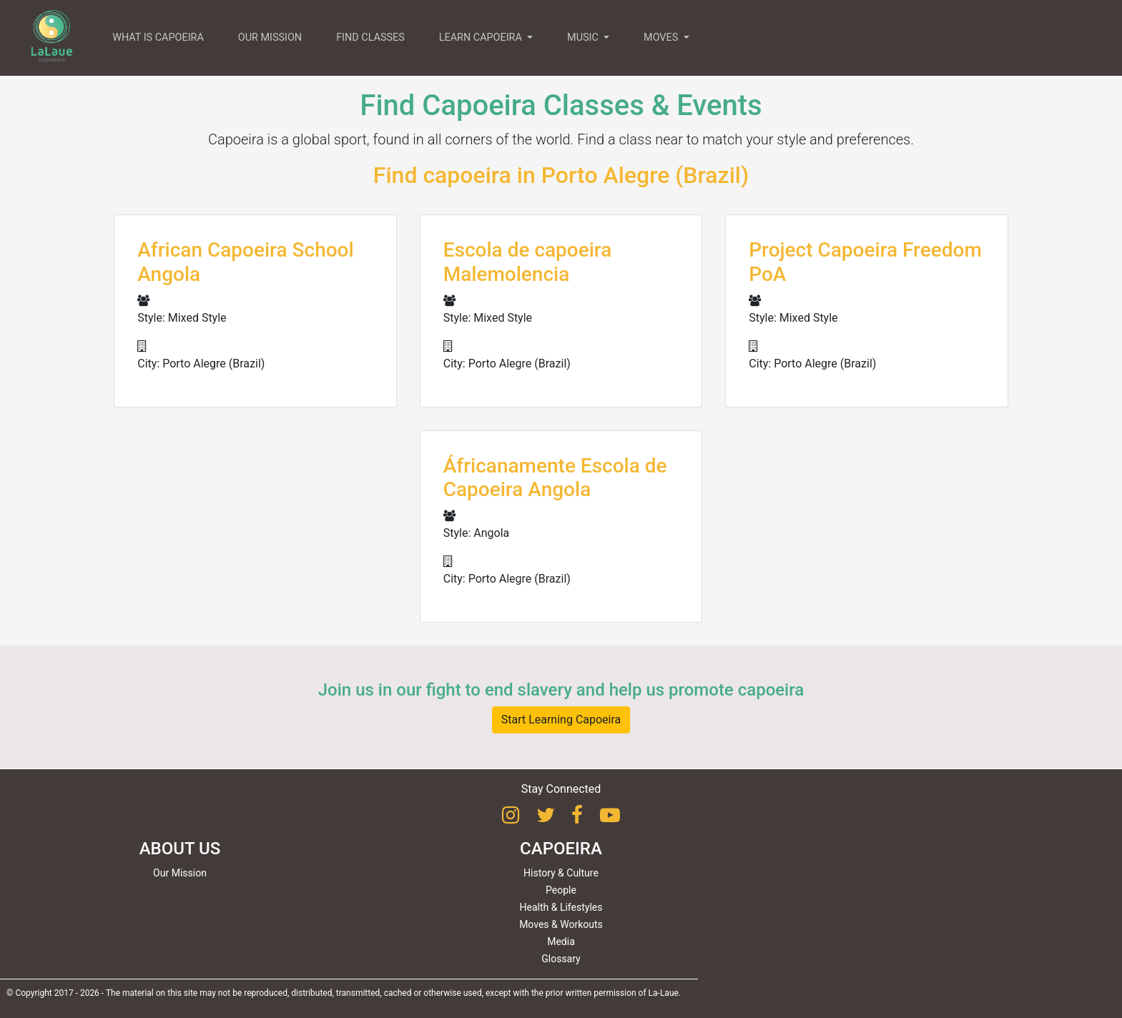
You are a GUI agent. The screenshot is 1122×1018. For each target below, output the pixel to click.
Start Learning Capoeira (561, 719)
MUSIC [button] (584, 37)
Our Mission (180, 873)
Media (561, 941)
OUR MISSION (270, 37)
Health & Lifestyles (561, 907)
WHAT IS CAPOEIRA (158, 37)
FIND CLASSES (370, 37)
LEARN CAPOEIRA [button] (482, 37)
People (561, 890)
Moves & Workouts (561, 924)
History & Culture (561, 873)
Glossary (560, 958)
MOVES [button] (662, 37)
